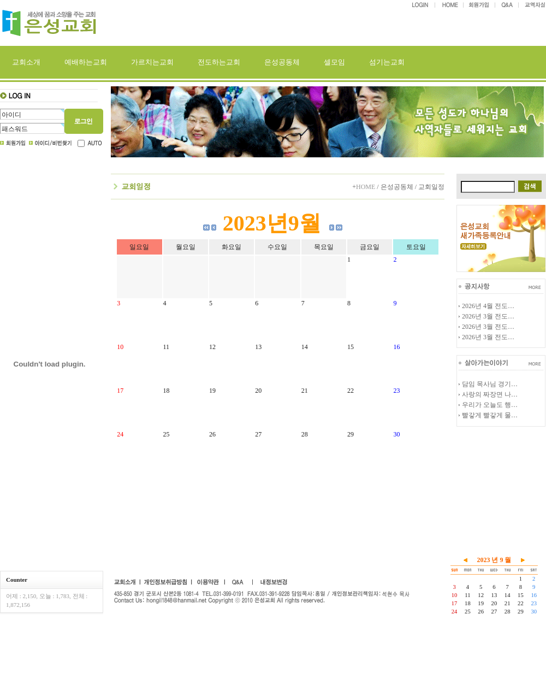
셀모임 (334, 62)
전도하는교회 (219, 62)
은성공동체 (282, 62)
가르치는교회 (152, 62)
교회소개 (26, 62)
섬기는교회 (387, 62)
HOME (365, 187)
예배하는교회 (85, 62)
